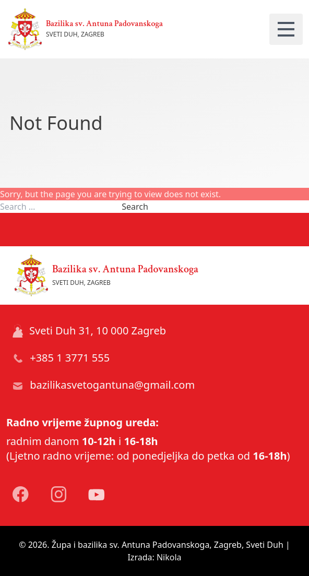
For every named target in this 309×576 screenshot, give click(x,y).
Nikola (169, 557)
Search (135, 206)
